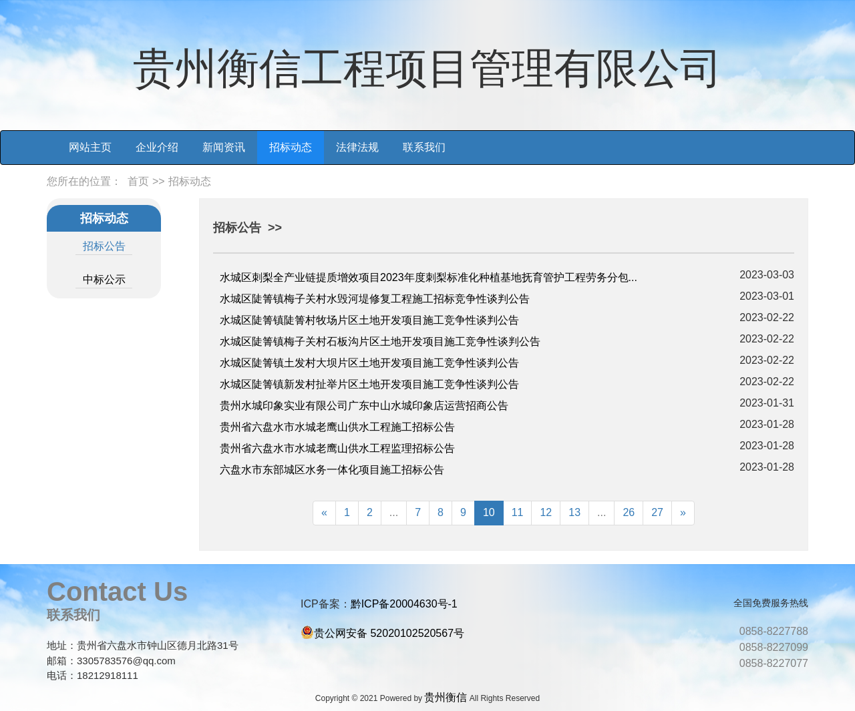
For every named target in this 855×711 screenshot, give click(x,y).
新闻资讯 (223, 147)
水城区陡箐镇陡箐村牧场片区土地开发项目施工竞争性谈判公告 (369, 320)
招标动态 (290, 147)
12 (546, 512)
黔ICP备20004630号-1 (404, 604)
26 (629, 512)
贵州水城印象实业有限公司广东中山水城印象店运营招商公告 (364, 405)
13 (574, 512)
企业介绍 (157, 147)
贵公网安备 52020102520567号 (389, 633)
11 (518, 512)
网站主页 (90, 147)
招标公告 (104, 246)
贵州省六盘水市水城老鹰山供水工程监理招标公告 (337, 448)
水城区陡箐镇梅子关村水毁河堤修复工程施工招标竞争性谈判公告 (375, 298)
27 (657, 512)
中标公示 (104, 279)
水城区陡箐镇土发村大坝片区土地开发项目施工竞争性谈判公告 (369, 363)
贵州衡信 (445, 697)
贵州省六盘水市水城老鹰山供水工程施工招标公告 (337, 427)
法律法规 (357, 147)
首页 (138, 181)
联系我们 (424, 147)
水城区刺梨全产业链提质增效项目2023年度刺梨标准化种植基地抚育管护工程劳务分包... (428, 277)
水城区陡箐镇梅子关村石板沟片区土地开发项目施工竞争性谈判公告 (380, 341)
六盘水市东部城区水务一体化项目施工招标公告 (332, 469)
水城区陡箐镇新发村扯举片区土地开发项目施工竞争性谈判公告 (369, 384)
